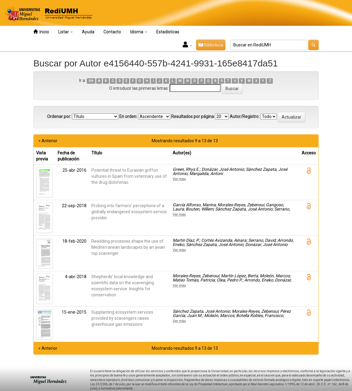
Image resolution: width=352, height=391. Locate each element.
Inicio (41, 31)
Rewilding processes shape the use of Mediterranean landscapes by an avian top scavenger (128, 247)
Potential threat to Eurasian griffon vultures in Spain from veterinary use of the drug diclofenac (129, 176)
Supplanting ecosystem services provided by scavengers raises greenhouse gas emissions (122, 318)
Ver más (179, 179)
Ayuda (88, 31)
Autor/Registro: (244, 116)
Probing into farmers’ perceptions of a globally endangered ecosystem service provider (129, 211)
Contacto (112, 31)
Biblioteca (210, 44)
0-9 (91, 81)
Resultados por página (192, 116)
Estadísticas (167, 31)
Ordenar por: (59, 116)
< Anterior (47, 140)
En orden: (128, 116)
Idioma (138, 31)
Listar (65, 31)
